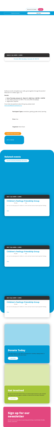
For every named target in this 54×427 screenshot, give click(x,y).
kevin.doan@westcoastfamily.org (13, 105)
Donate (40, 9)
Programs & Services (15, 13)
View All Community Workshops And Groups (17, 160)
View (11, 210)
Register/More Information (13, 133)
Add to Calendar (14, 139)
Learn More (13, 358)
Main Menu (39, 13)
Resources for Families (31, 9)
